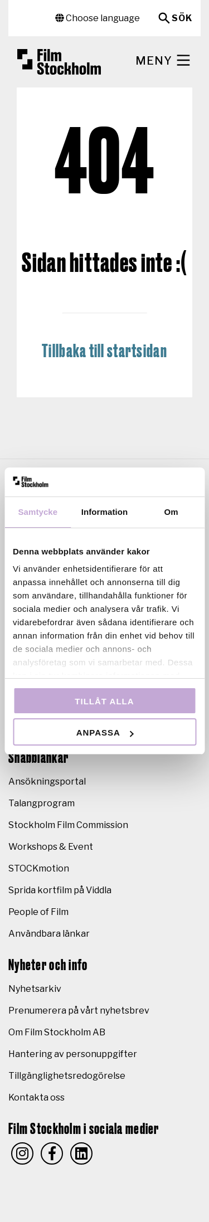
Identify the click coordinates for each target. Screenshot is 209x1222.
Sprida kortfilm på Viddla (59, 890)
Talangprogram (41, 803)
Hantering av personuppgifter (72, 1054)
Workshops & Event (50, 846)
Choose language (97, 18)
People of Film (38, 912)
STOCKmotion (38, 868)
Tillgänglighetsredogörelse (66, 1075)
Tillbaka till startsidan (104, 352)
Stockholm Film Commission (68, 825)
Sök (182, 18)
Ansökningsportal (47, 781)
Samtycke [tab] (37, 512)
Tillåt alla (104, 701)
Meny (163, 60)
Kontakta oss (36, 1097)
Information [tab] (104, 512)
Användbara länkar (49, 933)
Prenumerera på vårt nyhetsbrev (78, 1010)
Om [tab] (171, 512)
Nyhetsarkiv (34, 989)
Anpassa (105, 732)
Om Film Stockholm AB (56, 1032)
